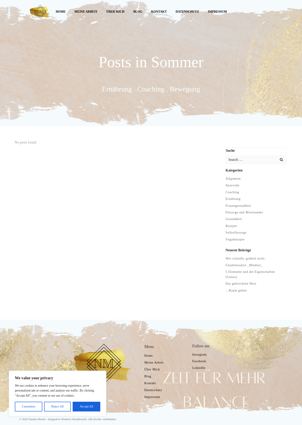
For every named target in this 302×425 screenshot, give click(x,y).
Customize (28, 406)
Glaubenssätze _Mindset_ (242, 264)
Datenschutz (186, 12)
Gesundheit (232, 217)
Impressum (216, 12)
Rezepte (230, 224)
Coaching (231, 191)
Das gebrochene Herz (239, 277)
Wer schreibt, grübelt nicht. (244, 257)
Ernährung (231, 197)
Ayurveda (231, 184)
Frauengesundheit (237, 204)
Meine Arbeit (84, 12)
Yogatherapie (233, 238)
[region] (57, 393)
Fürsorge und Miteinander (243, 211)
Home (59, 12)
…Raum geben (234, 284)
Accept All (86, 406)
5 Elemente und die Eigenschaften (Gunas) (255, 270)
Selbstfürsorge (234, 231)
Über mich (114, 12)
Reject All (57, 406)
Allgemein (231, 177)
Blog (136, 12)
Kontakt (158, 12)
